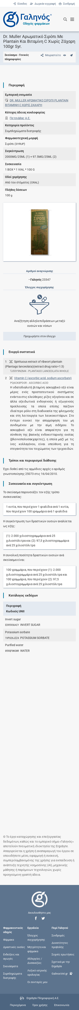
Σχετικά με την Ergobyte (61, 964)
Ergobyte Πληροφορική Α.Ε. (43, 998)
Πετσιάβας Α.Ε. (20, 118)
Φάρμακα (8, 939)
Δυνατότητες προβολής (60, 944)
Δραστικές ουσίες (14, 946)
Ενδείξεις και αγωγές (11, 956)
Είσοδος (20, 3)
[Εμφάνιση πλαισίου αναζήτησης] (65, 19)
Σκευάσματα (10, 966)
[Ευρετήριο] (65, 55)
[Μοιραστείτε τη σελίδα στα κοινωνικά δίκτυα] (50, 55)
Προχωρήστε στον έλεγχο (39, 336)
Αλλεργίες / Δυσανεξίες (34, 960)
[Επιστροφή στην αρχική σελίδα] (40, 903)
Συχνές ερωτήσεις (63, 954)
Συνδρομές (58, 935)
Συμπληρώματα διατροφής (12, 975)
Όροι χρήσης (40, 1005)
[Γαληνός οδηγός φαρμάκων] (26, 19)
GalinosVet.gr (62, 973)
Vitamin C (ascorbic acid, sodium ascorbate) (43, 378)
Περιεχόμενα (18, 1005)
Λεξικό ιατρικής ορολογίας (37, 972)
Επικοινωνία (61, 1005)
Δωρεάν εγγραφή (43, 3)
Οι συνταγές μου (37, 982)
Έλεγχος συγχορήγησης (36, 937)
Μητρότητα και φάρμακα (36, 949)
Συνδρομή (67, 3)
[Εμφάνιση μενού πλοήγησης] (72, 19)
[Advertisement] (39, 697)
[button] (35, 918)
